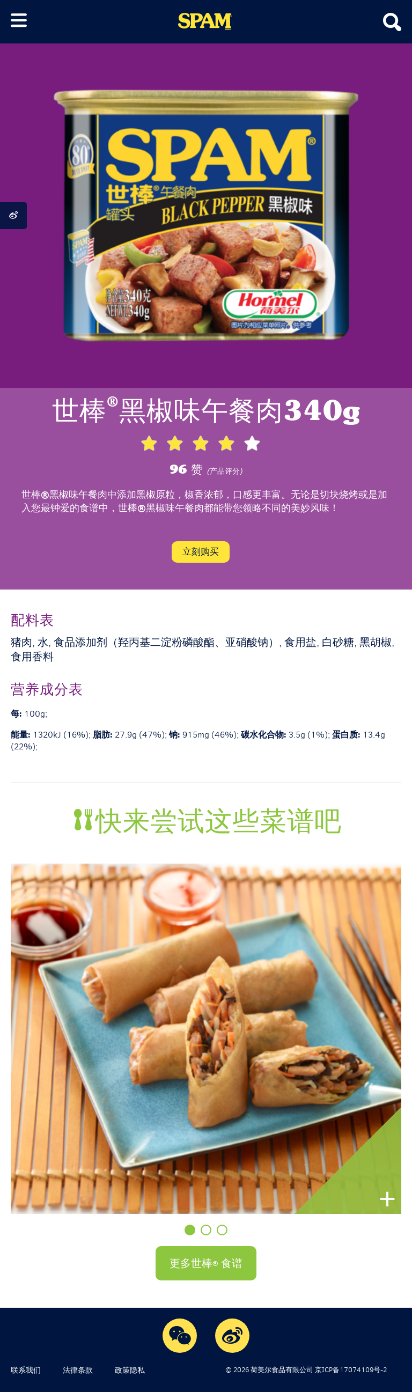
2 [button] (206, 1230)
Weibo (232, 1335)
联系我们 (26, 1370)
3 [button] (222, 1230)
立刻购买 (200, 551)
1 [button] (190, 1230)
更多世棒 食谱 (206, 1263)
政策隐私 (130, 1370)
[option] (206, 1038)
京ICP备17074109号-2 (351, 1369)
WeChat (180, 1335)
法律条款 (78, 1370)
